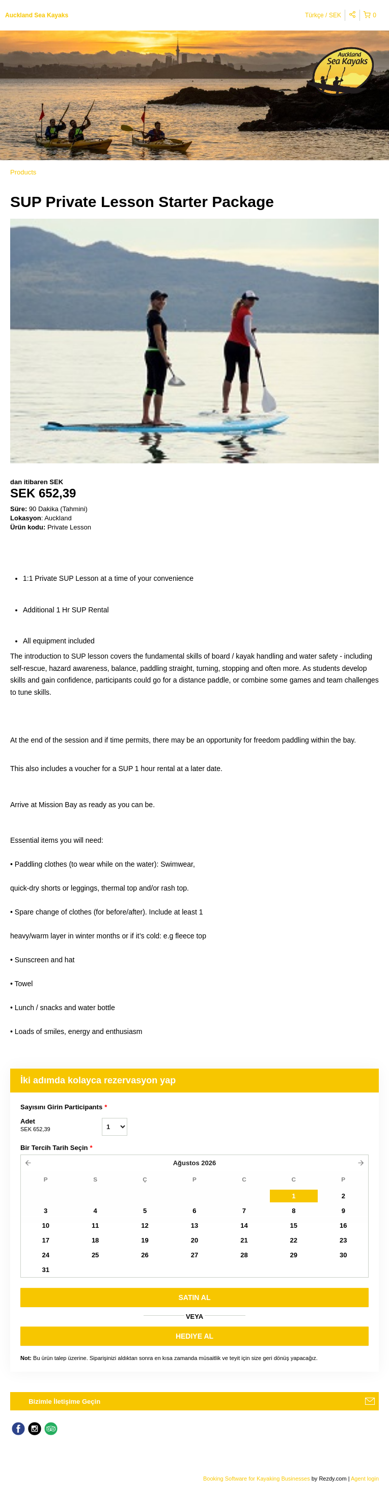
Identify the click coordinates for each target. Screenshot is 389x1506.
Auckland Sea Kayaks (36, 15)
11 (95, 1225)
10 (45, 1225)
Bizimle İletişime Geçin (64, 1401)
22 (293, 1240)
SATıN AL (195, 1297)
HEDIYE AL (194, 1336)
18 (95, 1240)
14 (243, 1225)
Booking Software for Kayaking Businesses (257, 1478)
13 (194, 1225)
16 (343, 1225)
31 (45, 1270)
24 (45, 1255)
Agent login (365, 1478)
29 (293, 1255)
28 (243, 1255)
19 (144, 1240)
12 (144, 1225)
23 (343, 1240)
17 (45, 1240)
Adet (61, 1125)
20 (194, 1240)
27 (194, 1255)
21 (243, 1240)
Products (23, 172)
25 (95, 1255)
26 (144, 1255)
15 (293, 1225)
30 (343, 1255)
